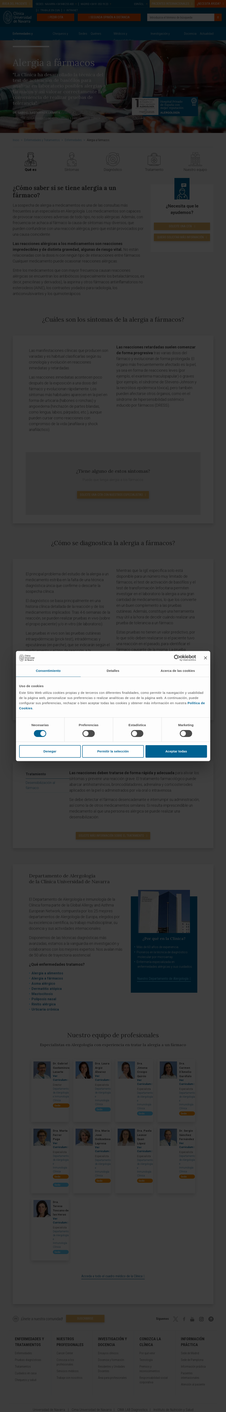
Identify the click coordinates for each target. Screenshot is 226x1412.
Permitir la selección (113, 751)
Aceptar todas (176, 751)
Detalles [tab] (113, 670)
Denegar (49, 751)
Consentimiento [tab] (48, 670)
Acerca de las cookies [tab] (178, 670)
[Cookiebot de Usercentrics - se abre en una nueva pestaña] (177, 658)
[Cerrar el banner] (205, 657)
